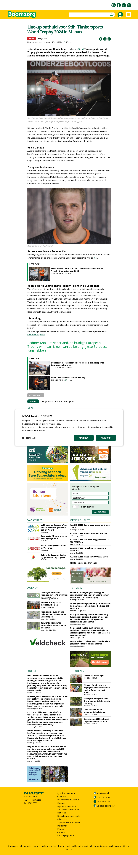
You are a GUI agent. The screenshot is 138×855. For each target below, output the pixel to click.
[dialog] (69, 427)
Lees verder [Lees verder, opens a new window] (40, 430)
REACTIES (33, 408)
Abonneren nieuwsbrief (68, 809)
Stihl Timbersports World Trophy (68, 377)
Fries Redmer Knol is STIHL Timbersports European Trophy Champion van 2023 (77, 269)
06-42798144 (103, 801)
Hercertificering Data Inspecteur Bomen (51, 603)
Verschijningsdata (65, 835)
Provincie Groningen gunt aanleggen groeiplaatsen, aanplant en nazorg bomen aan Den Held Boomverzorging (89, 595)
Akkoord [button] (106, 438)
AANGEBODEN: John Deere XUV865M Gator (89, 556)
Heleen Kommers (35, 42)
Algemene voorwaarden (68, 822)
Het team (61, 812)
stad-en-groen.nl (48, 846)
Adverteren (62, 819)
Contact (61, 803)
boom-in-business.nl (103, 846)
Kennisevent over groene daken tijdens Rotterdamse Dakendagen (53, 614)
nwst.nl (69, 849)
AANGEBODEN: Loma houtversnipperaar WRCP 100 (88, 549)
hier (95, 257)
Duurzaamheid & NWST (68, 799)
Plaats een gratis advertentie (83, 563)
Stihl (81, 49)
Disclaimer (62, 825)
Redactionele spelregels (68, 816)
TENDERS (76, 588)
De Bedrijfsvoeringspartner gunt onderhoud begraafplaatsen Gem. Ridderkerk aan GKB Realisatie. (90, 606)
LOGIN (33, 401)
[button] (29, 437)
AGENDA (32, 588)
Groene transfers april (94, 675)
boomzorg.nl (64, 846)
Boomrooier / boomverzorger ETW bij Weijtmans (54, 537)
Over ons (61, 796)
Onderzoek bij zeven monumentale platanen (94, 710)
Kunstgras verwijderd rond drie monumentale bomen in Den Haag (97, 701)
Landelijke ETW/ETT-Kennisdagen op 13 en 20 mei (54, 593)
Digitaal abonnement (67, 806)
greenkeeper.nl (31, 846)
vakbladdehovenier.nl (82, 846)
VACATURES (35, 520)
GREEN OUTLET (80, 520)
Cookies (61, 832)
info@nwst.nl (103, 793)
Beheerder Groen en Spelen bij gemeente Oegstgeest (53, 556)
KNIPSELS (33, 671)
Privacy (60, 829)
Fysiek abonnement (66, 793)
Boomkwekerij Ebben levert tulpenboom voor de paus (96, 720)
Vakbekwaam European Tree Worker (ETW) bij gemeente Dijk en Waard (54, 527)
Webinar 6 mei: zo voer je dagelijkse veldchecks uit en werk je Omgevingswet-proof (97, 689)
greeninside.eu (122, 846)
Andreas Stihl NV (35, 395)
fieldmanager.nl (14, 846)
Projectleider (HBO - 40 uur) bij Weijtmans (53, 546)
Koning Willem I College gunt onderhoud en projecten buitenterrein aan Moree (90, 642)
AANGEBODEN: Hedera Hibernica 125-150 (88, 533)
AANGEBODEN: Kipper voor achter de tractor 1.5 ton (90, 526)
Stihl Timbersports (36, 334)
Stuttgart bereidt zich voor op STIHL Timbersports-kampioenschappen (78, 363)
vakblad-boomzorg (106, 805)
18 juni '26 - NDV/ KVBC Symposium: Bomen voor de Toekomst (53, 625)
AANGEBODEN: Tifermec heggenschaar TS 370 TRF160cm (89, 540)
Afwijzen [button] (84, 438)
